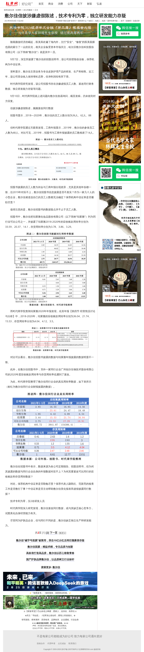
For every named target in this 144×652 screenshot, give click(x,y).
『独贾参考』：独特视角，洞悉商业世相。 (50, 593)
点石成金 (62, 643)
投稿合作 (41, 643)
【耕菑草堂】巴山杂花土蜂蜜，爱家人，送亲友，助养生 (50, 611)
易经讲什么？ (83, 21)
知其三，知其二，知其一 (97, 21)
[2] (47, 532)
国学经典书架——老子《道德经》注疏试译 (123, 21)
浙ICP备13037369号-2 (69, 649)
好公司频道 (28, 10)
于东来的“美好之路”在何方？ (66, 21)
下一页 (53, 532)
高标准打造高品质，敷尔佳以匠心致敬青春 (50, 553)
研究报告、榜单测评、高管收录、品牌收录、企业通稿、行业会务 (50, 620)
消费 (60, 3)
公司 (70, 3)
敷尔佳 (56, 567)
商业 (50, 3)
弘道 (99, 3)
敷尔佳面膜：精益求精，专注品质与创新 (50, 546)
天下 (79, 3)
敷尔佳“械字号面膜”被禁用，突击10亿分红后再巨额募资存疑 (50, 540)
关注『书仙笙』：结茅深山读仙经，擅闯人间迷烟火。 (50, 615)
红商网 (18, 10)
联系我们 (72, 643)
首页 (41, 3)
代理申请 (51, 643)
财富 (89, 3)
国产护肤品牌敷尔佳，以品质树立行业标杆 (50, 559)
